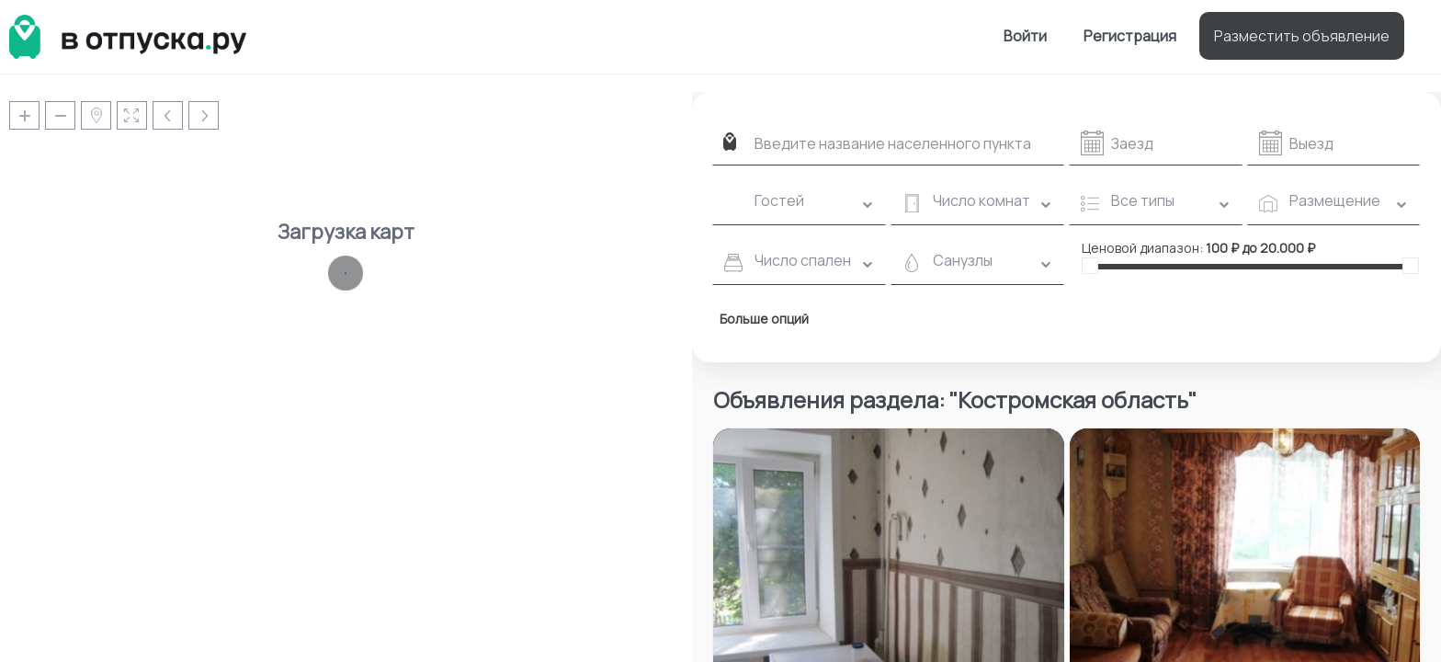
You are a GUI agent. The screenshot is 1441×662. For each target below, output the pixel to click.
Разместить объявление (1302, 36)
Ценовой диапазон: (1142, 248)
